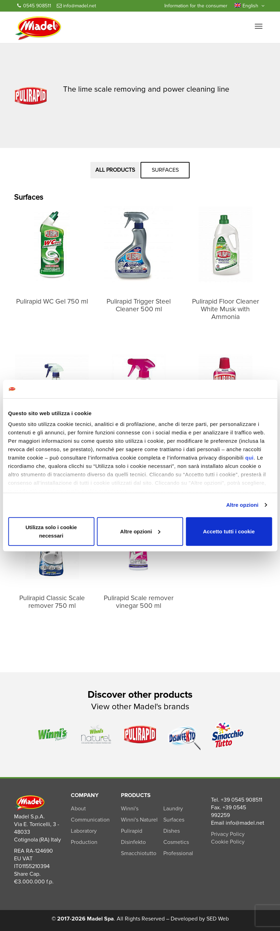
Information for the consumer (195, 6)
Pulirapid (131, 830)
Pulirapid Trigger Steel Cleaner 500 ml (139, 305)
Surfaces (165, 169)
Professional (178, 853)
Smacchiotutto (138, 853)
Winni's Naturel (139, 819)
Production (84, 842)
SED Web (217, 918)
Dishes (171, 830)
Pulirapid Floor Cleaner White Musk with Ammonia (225, 309)
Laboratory (84, 830)
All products (115, 169)
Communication (90, 819)
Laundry (173, 808)
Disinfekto (133, 842)
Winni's (129, 808)
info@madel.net (76, 6)
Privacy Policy (228, 834)
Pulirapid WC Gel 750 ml (52, 301)
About (78, 808)
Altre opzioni (242, 505)
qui (249, 458)
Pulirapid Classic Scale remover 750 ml (52, 602)
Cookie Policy (228, 841)
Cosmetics (176, 842)
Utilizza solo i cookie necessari (51, 531)
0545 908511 (34, 6)
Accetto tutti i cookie (229, 531)
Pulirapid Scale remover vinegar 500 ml (138, 602)
